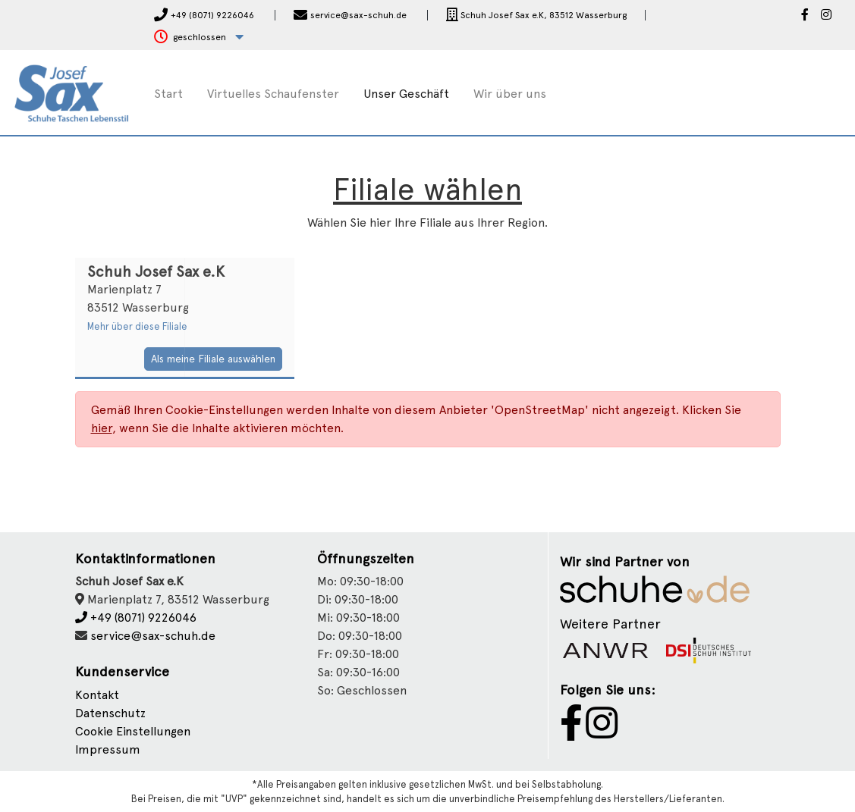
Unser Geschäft (406, 93)
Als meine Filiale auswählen (213, 359)
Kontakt (97, 695)
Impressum (107, 749)
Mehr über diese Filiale (137, 326)
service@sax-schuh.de (152, 636)
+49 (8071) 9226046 (135, 617)
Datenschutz (110, 713)
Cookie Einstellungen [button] (132, 731)
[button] (199, 37)
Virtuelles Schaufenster (273, 93)
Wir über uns (509, 93)
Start (168, 93)
